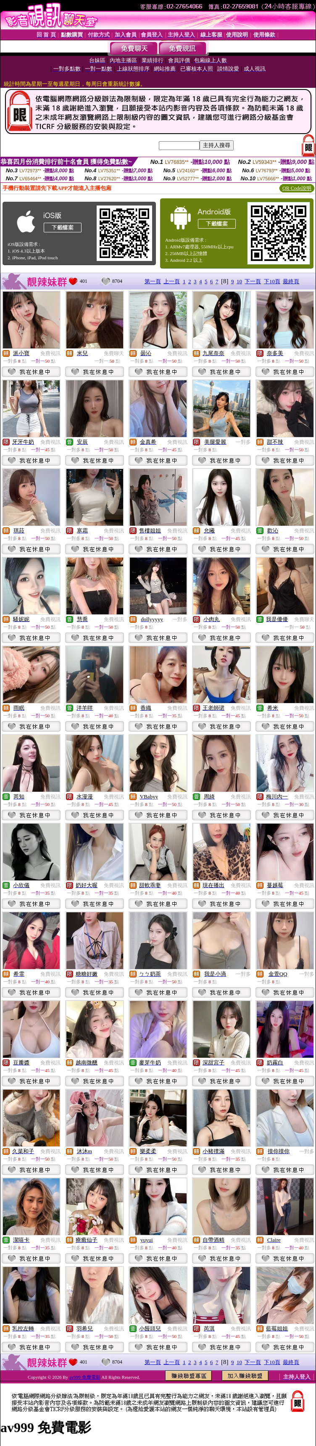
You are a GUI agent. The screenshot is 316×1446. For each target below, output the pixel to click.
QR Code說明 (296, 188)
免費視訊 (50, 353)
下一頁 (253, 281)
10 (239, 281)
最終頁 (291, 281)
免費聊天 (114, 353)
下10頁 (272, 281)
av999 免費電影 (84, 1377)
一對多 (243, 442)
